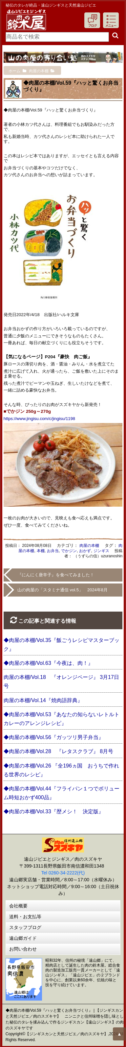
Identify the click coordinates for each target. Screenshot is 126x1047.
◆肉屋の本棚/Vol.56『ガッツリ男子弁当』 (54, 737)
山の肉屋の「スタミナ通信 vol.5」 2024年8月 (62, 589)
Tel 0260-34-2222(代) (63, 872)
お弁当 (53, 551)
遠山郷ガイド (23, 938)
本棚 (41, 551)
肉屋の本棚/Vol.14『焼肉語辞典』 (43, 700)
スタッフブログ (25, 927)
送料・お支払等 (25, 916)
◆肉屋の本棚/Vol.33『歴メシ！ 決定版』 (54, 811)
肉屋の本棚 (89, 545)
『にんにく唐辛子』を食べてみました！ (55, 574)
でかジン (69, 551)
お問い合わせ (23, 949)
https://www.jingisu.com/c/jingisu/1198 (39, 418)
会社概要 (18, 905)
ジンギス (101, 551)
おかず (85, 551)
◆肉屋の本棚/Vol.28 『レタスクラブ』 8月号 (58, 751)
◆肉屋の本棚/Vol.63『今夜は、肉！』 (48, 663)
